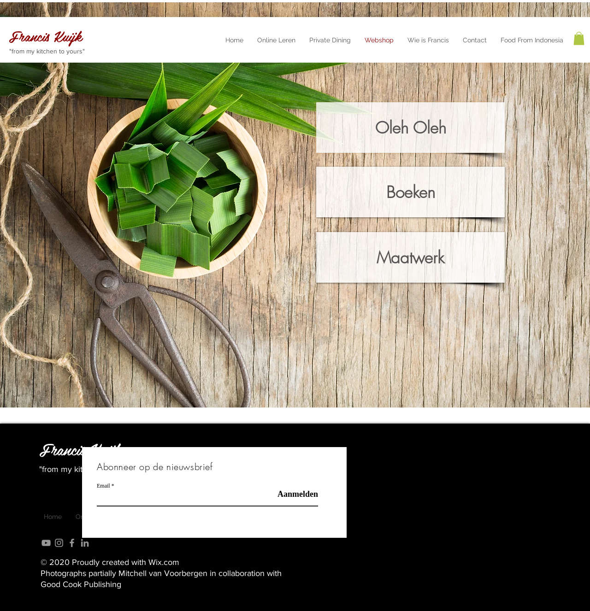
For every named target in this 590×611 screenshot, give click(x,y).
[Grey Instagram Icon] (59, 542)
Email (103, 486)
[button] (578, 38)
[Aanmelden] (294, 494)
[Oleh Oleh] (410, 127)
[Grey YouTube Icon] (46, 542)
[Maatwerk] (410, 257)
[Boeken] (410, 192)
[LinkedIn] (84, 542)
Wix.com (163, 562)
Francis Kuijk (80, 449)
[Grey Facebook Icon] (71, 542)
